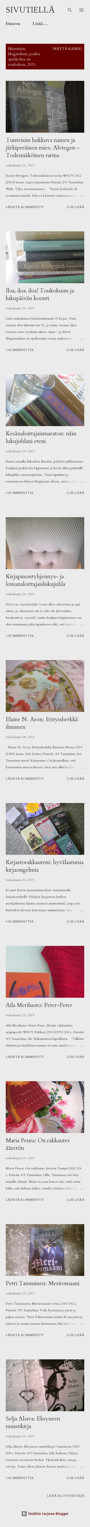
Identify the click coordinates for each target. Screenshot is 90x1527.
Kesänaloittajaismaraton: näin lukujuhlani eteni (41, 437)
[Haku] (70, 8)
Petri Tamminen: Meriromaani (42, 1283)
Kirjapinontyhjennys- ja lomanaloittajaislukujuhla (35, 580)
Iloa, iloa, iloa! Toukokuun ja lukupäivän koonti (40, 294)
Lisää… (40, 24)
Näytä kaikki (67, 48)
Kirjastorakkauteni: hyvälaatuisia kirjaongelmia (45, 866)
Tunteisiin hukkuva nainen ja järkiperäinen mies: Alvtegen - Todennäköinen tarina (42, 147)
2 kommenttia (20, 350)
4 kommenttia (20, 493)
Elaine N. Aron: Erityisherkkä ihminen (42, 723)
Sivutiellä (30, 10)
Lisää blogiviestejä (65, 1495)
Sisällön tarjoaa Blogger (45, 1513)
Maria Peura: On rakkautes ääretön (38, 1144)
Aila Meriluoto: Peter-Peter (39, 1005)
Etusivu (13, 24)
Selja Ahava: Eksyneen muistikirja (33, 1422)
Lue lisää (75, 207)
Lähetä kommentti (25, 207)
